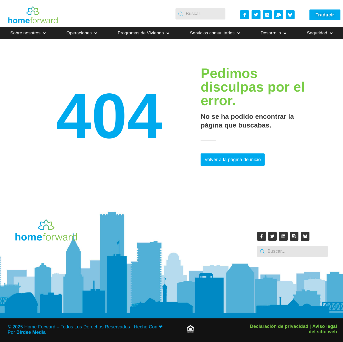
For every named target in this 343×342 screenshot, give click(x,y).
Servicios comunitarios (215, 33)
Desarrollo (273, 33)
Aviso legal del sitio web (323, 329)
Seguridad (320, 33)
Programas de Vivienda (144, 33)
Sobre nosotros (28, 33)
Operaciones (82, 33)
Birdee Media (31, 332)
